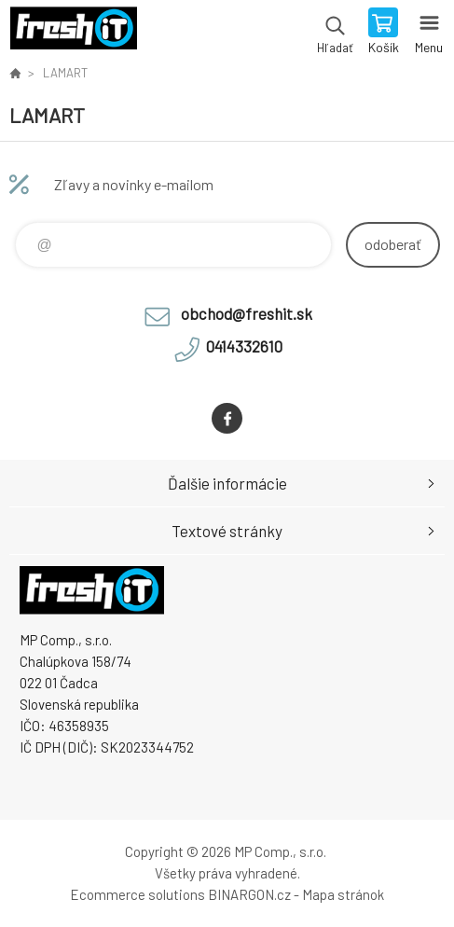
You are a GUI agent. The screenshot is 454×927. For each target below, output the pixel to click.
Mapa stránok (343, 894)
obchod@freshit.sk (246, 313)
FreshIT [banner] (73, 32)
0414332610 (244, 346)
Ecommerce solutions (137, 894)
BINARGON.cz (249, 894)
